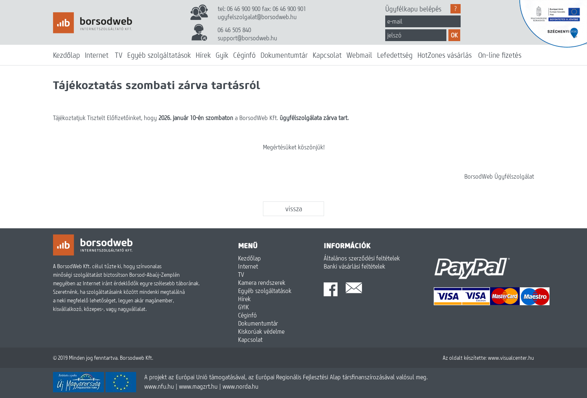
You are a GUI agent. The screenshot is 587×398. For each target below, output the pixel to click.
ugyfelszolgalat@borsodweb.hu (257, 17)
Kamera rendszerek (261, 282)
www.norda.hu (240, 386)
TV (118, 55)
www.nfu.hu (159, 386)
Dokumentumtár (284, 55)
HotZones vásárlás (444, 55)
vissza (293, 208)
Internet (96, 55)
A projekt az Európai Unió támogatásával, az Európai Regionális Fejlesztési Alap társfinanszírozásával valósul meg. (286, 377)
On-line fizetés (499, 55)
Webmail (359, 55)
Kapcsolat (327, 55)
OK (454, 35)
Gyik (222, 55)
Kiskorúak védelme (261, 331)
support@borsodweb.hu (247, 38)
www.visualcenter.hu (511, 357)
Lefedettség (395, 55)
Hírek (203, 55)
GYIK (243, 307)
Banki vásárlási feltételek (354, 266)
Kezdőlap (66, 55)
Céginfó (244, 55)
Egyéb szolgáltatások (159, 55)
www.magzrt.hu (198, 386)
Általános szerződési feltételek (362, 258)
